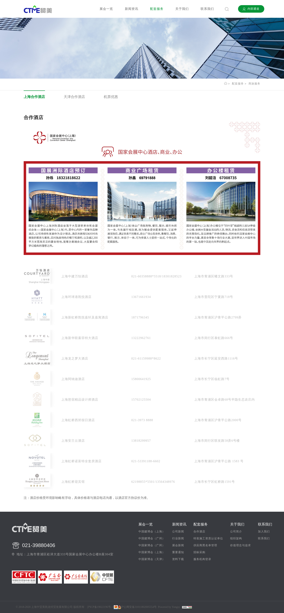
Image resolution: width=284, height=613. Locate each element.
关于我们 (182, 8)
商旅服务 (254, 83)
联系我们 (207, 8)
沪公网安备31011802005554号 (137, 606)
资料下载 (178, 559)
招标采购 (199, 552)
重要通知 (178, 552)
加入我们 (264, 531)
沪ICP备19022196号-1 (100, 606)
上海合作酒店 (34, 97)
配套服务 (156, 8)
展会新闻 (178, 545)
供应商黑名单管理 (205, 545)
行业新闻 (178, 538)
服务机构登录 (202, 559)
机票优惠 (111, 97)
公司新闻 (178, 531)
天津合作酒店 (74, 97)
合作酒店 (199, 531)
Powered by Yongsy (169, 606)
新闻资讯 (131, 8)
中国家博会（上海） (151, 552)
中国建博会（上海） (151, 531)
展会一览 (106, 8)
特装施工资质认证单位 (208, 538)
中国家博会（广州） (151, 545)
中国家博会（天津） (151, 559)
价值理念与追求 (240, 545)
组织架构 (236, 538)
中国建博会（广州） (151, 538)
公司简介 (236, 531)
